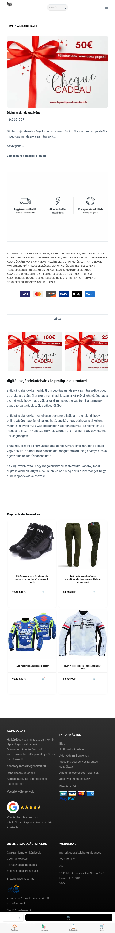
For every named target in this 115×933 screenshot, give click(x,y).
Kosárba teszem (68, 917)
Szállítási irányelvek (72, 749)
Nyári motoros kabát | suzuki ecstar (32, 666)
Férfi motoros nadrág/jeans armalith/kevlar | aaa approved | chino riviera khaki (83, 579)
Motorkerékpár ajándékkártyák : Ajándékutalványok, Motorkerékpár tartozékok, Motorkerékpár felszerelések (57, 261)
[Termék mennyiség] (13, 918)
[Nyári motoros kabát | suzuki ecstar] (32, 633)
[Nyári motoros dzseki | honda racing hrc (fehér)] (82, 633)
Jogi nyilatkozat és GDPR (75, 779)
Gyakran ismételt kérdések (24, 852)
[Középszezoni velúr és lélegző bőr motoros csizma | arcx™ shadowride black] (32, 544)
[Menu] (106, 7)
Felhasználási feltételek (22, 864)
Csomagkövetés (17, 858)
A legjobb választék (65, 253)
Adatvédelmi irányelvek (74, 755)
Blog (62, 743)
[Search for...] (54, 7)
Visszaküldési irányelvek (22, 871)
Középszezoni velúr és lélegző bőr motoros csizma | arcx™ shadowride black (32, 579)
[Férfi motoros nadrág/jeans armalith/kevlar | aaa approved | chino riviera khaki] (82, 544)
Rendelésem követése (21, 773)
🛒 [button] (43, 592)
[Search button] (65, 9)
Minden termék (73, 257)
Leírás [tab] (57, 318)
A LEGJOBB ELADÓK (37, 253)
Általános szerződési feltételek (79, 772)
